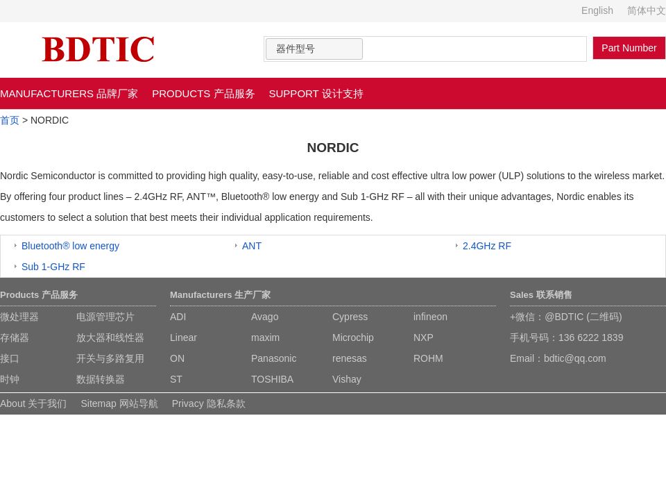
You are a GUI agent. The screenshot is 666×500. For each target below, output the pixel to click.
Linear (183, 337)
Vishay (346, 379)
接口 (9, 358)
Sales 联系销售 (541, 295)
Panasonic (273, 358)
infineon (430, 316)
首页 (9, 120)
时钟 (9, 379)
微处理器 (19, 316)
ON (177, 358)
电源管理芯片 (105, 316)
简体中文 (646, 10)
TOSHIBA (272, 379)
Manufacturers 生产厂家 (220, 295)
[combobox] (314, 49)
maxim (265, 337)
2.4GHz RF (487, 245)
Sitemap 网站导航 (118, 403)
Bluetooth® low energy (70, 245)
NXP (423, 337)
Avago (264, 316)
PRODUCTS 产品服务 (203, 93)
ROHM (428, 358)
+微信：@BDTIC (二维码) (566, 316)
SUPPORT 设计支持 (316, 93)
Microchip (353, 337)
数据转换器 (100, 379)
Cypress (350, 316)
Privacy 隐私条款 (209, 403)
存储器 (14, 337)
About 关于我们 (33, 403)
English (597, 10)
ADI (178, 316)
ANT (252, 245)
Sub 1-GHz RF (53, 266)
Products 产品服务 (39, 295)
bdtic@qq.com (575, 358)
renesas (349, 358)
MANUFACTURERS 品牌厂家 (69, 93)
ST (176, 379)
